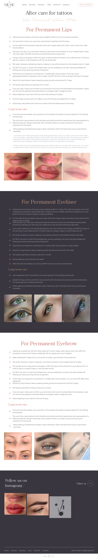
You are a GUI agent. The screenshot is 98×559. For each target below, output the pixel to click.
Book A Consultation (85, 4)
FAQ (49, 5)
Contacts (66, 5)
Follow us (81, 483)
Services (32, 5)
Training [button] (40, 5)
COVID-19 (56, 5)
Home (24, 5)
